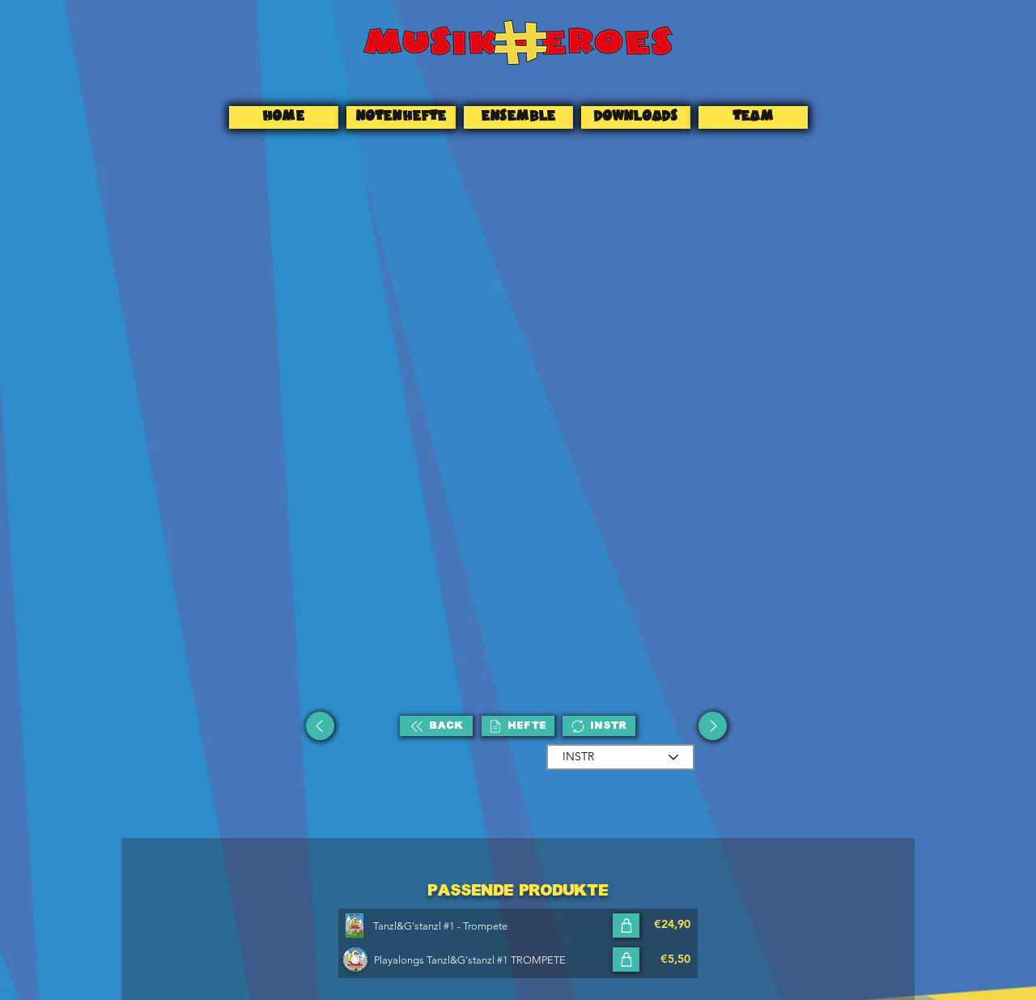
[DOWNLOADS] (635, 117)
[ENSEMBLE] (518, 117)
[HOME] (283, 117)
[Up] (320, 726)
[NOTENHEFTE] (401, 117)
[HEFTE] (518, 726)
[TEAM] (753, 117)
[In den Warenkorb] (626, 925)
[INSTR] (599, 726)
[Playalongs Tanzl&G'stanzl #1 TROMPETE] (491, 959)
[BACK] (436, 726)
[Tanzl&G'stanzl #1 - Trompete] (491, 925)
